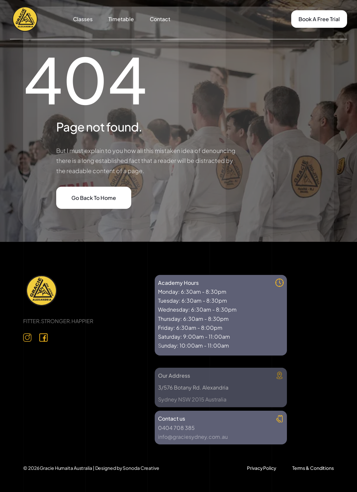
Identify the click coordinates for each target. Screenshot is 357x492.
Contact (160, 19)
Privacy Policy (261, 468)
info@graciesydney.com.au (193, 436)
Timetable (121, 19)
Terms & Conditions (313, 468)
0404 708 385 (176, 427)
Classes (83, 19)
